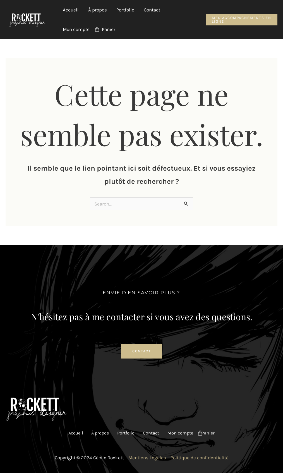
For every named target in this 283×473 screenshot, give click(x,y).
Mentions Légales (147, 457)
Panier (108, 29)
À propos (97, 10)
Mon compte (76, 29)
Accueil (71, 10)
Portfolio (125, 10)
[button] (241, 19)
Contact (152, 10)
